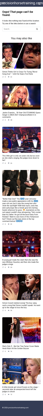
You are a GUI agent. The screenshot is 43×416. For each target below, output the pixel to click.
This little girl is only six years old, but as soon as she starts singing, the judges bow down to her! (20, 158)
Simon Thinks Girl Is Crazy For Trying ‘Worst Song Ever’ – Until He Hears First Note (19, 73)
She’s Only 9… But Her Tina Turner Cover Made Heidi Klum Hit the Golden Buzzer (20, 347)
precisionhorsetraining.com (21, 3)
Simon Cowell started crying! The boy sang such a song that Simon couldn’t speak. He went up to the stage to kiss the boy (21, 305)
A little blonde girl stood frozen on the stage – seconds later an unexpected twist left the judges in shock (20, 389)
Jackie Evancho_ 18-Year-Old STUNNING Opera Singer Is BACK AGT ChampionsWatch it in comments (21, 114)
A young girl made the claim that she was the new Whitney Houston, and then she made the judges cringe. (20, 262)
